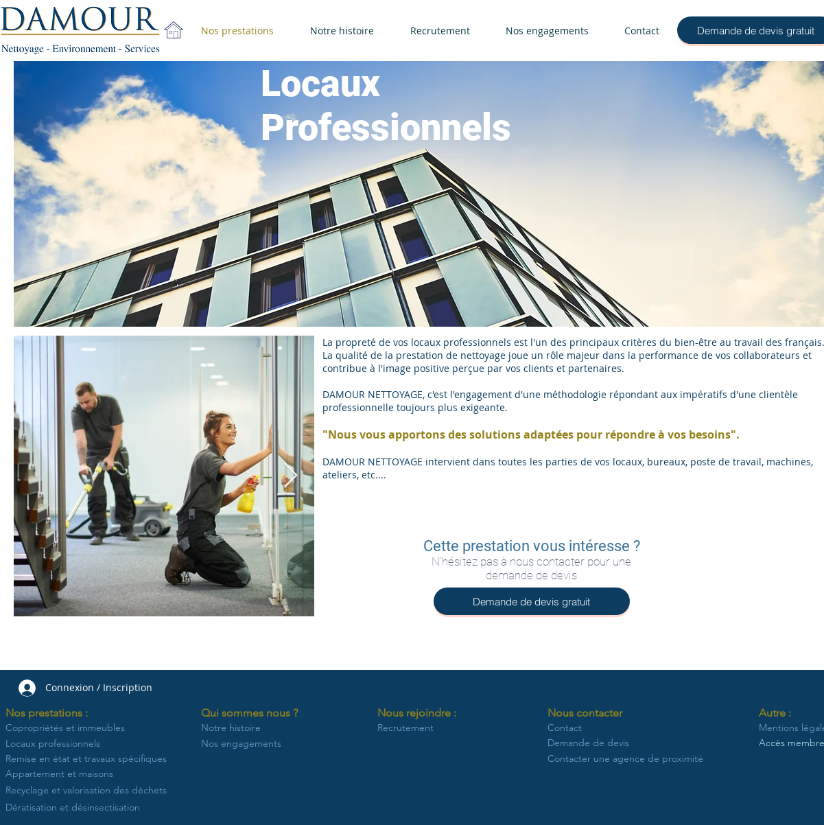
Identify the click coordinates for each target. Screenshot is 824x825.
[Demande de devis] (623, 743)
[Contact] (614, 728)
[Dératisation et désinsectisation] (89, 807)
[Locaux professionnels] (59, 744)
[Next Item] (290, 476)
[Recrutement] (415, 728)
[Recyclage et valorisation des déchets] (89, 790)
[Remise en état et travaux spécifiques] (88, 759)
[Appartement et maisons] (65, 774)
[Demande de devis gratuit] (532, 601)
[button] (51, 713)
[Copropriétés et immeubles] (72, 728)
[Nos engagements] (243, 744)
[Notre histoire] (232, 728)
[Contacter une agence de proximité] (625, 759)
